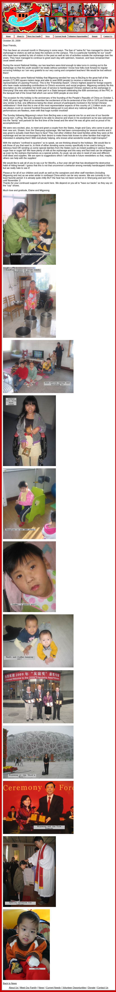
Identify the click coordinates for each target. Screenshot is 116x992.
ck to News (11, 983)
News (48, 36)
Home (8, 36)
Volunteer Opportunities (77, 36)
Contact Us (108, 36)
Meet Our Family (34, 36)
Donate (95, 36)
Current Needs (60, 36)
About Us (20, 36)
